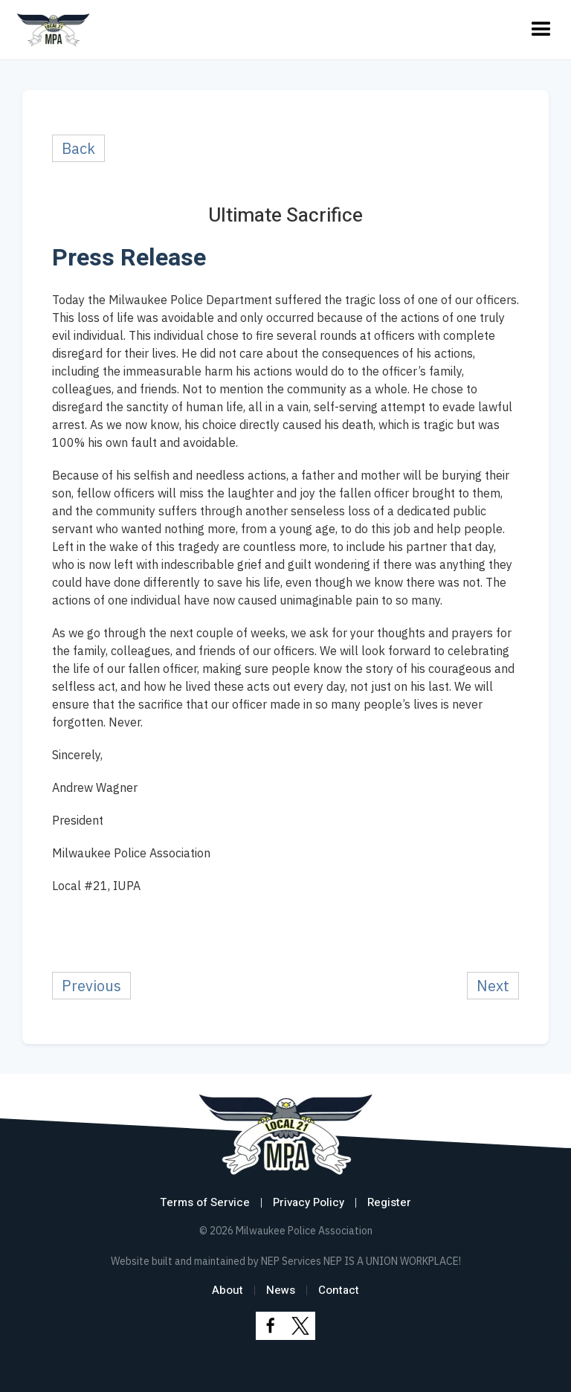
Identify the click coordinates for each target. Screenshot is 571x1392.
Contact (338, 1290)
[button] (541, 30)
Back (78, 148)
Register (389, 1202)
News (280, 1290)
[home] (53, 29)
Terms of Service (205, 1202)
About (227, 1290)
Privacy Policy (308, 1202)
